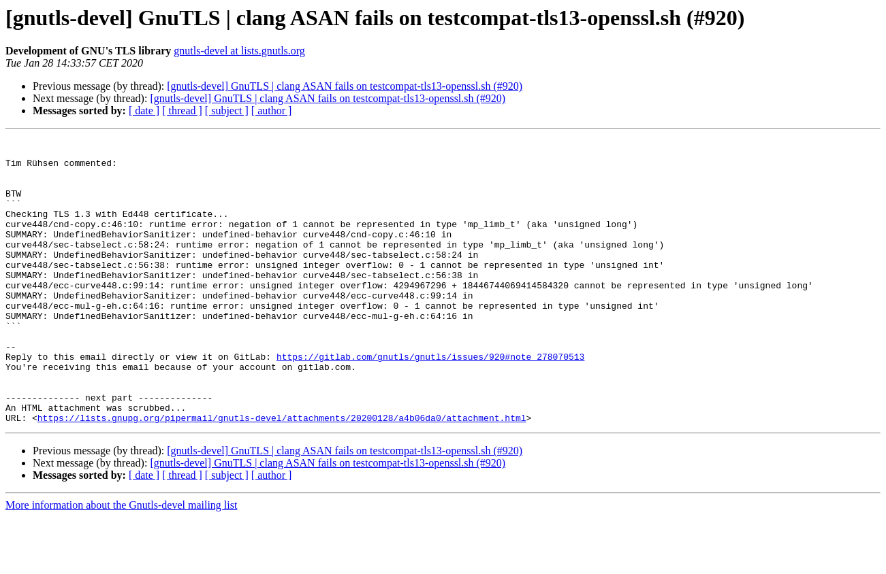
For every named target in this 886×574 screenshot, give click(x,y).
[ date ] (144, 110)
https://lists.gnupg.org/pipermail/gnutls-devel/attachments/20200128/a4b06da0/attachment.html (281, 475)
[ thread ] (182, 110)
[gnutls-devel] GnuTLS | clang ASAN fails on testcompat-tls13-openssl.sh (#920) (344, 86)
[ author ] (271, 110)
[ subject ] (227, 110)
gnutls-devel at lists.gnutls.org (239, 50)
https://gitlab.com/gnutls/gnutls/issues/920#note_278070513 (430, 401)
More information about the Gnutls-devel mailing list (121, 562)
